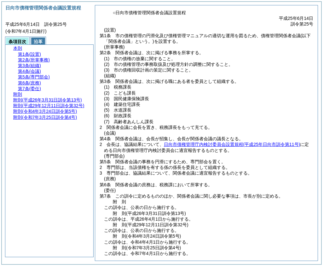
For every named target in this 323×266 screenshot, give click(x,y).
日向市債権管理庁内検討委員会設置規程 (232, 144)
